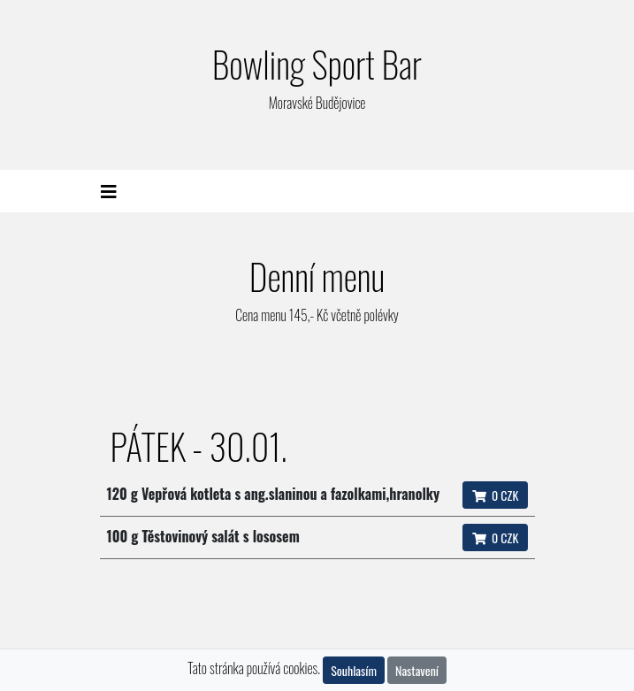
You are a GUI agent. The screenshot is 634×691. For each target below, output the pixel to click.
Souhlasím (354, 670)
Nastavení (417, 670)
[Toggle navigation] (108, 191)
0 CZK (495, 495)
